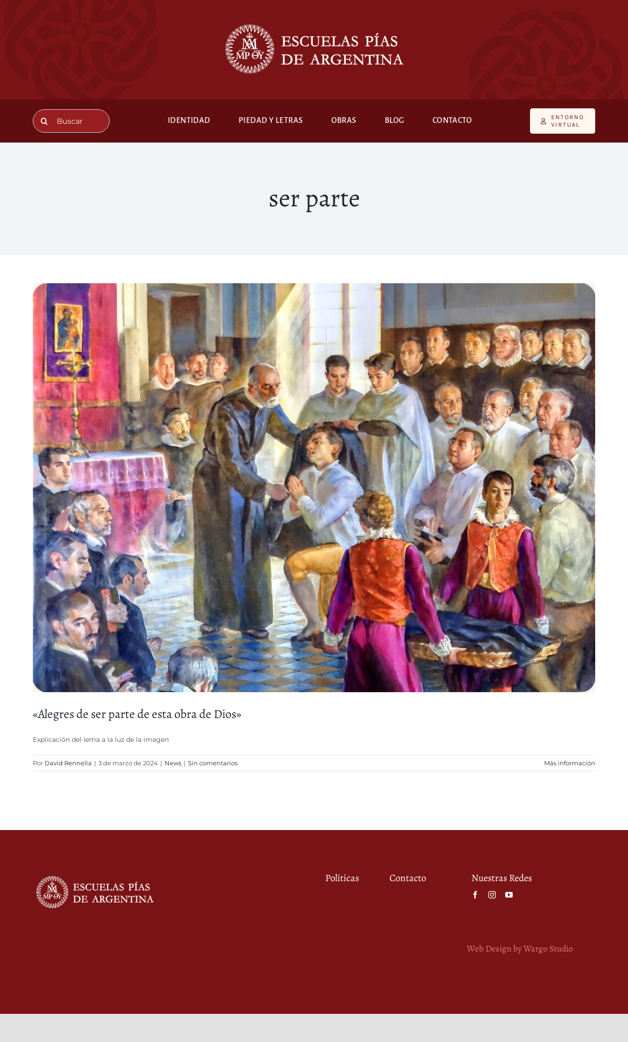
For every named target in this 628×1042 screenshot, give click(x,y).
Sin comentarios (213, 763)
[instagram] (492, 895)
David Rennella (68, 763)
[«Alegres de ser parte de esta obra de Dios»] (314, 487)
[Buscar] (71, 121)
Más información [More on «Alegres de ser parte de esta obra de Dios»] (569, 763)
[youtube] (509, 895)
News (172, 763)
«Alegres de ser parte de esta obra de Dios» (137, 714)
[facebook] (475, 895)
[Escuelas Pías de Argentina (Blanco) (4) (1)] (314, 22)
